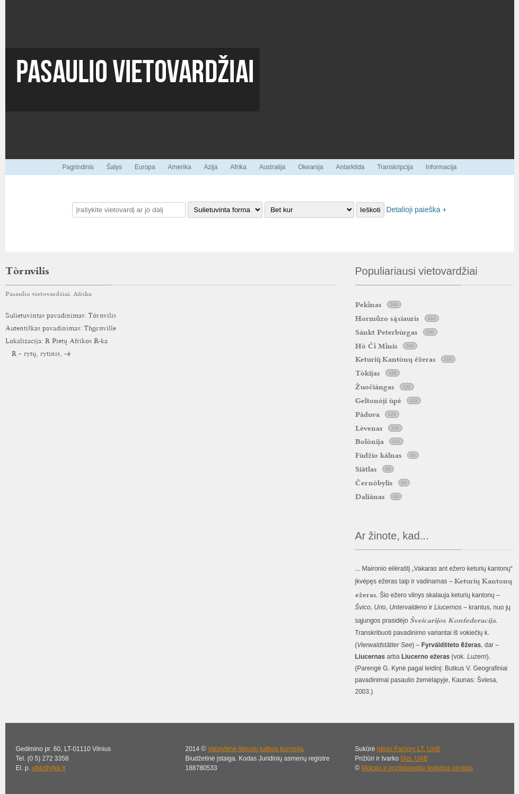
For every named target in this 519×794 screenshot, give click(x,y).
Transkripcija (395, 167)
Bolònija (369, 441)
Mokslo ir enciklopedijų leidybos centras (417, 768)
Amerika (179, 167)
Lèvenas (369, 428)
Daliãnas (370, 496)
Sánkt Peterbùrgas (386, 332)
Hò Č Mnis (376, 346)
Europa (145, 167)
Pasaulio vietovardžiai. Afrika (48, 294)
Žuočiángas (374, 386)
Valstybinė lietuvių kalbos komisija (255, 749)
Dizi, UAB (414, 758)
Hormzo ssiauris (387, 318)
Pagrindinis (77, 167)
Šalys (114, 167)
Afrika (238, 167)
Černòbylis (374, 482)
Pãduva (367, 414)
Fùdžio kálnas (378, 455)
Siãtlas (366, 469)
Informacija (441, 167)
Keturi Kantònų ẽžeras (395, 359)
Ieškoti (370, 210)
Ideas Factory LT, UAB (408, 749)
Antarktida (350, 167)
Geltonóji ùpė (378, 400)
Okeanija (310, 167)
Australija (272, 167)
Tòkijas (367, 373)
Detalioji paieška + (416, 209)
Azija (210, 167)
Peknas (368, 304)
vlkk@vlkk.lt (48, 768)
